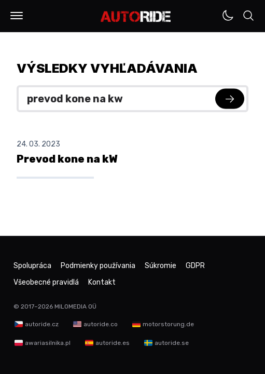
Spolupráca (32, 265)
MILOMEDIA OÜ (75, 306)
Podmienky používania (98, 265)
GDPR (195, 265)
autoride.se (172, 342)
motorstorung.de (168, 324)
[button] (16, 15)
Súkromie (160, 265)
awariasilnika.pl (48, 342)
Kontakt (102, 282)
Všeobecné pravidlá (46, 282)
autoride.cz (42, 324)
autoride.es (112, 342)
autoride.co (100, 324)
